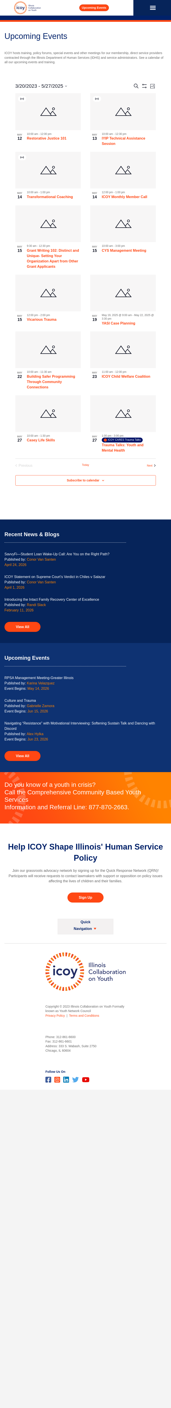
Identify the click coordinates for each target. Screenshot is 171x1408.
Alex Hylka (35, 734)
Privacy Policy (55, 1015)
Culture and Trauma (20, 700)
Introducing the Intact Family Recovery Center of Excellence (51, 599)
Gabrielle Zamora (41, 706)
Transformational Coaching (50, 197)
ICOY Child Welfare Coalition (126, 376)
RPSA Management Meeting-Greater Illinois (38, 678)
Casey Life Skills (41, 440)
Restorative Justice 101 (47, 138)
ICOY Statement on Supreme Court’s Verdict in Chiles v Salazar (54, 577)
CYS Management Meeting (124, 250)
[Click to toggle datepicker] (41, 86)
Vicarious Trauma (42, 319)
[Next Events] (151, 465)
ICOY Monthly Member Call (124, 197)
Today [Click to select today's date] (85, 465)
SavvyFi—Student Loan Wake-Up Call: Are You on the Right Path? (57, 554)
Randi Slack (36, 605)
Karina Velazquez (41, 683)
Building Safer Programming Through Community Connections (51, 382)
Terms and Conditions (84, 1015)
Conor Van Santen (41, 559)
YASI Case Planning (118, 323)
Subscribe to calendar (83, 480)
